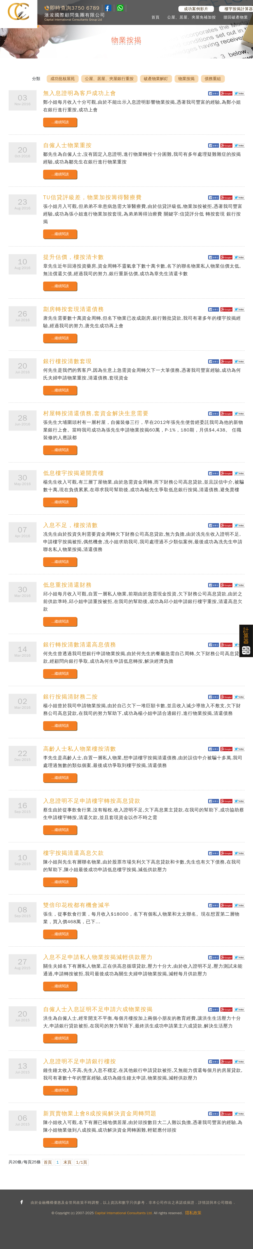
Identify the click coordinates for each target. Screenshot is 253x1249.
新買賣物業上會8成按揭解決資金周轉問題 (100, 1113)
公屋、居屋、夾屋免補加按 (191, 17)
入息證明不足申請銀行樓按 (79, 1061)
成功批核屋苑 (62, 78)
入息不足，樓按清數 (70, 525)
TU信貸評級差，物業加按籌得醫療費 (92, 197)
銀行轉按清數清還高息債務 (79, 644)
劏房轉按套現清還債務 (73, 309)
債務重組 (213, 78)
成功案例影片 (196, 9)
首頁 (155, 17)
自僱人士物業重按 (67, 145)
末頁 (67, 1162)
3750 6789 (85, 8)
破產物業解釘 (156, 78)
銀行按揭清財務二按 (70, 696)
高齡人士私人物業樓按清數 (79, 748)
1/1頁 (81, 1162)
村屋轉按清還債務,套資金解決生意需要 (96, 413)
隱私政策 (193, 1212)
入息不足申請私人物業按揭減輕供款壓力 (98, 957)
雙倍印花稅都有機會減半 (76, 905)
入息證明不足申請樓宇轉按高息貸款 (92, 801)
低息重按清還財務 (67, 585)
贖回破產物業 (236, 17)
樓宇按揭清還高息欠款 (73, 853)
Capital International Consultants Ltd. (124, 1213)
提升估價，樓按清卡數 (73, 257)
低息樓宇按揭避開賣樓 (73, 473)
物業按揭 (186, 78)
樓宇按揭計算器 (239, 9)
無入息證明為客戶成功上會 (79, 93)
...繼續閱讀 (60, 122)
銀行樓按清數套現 (67, 361)
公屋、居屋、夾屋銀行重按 (109, 78)
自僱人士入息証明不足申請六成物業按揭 (98, 1009)
